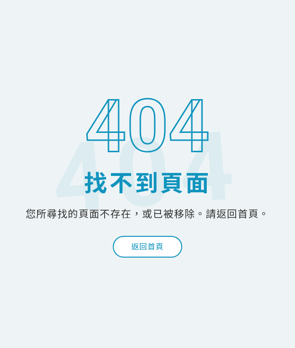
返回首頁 (147, 246)
